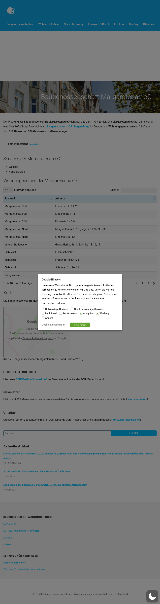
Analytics (88, 313)
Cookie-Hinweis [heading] (51, 279)
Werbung (105, 313)
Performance (69, 313)
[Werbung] (97, 313)
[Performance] (60, 313)
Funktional (51, 313)
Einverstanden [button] (80, 325)
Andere (49, 317)
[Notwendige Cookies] (43, 309)
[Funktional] (43, 313)
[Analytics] (81, 313)
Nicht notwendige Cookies (88, 309)
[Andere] (43, 317)
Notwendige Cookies (56, 309)
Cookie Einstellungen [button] (53, 324)
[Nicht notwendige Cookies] (72, 309)
